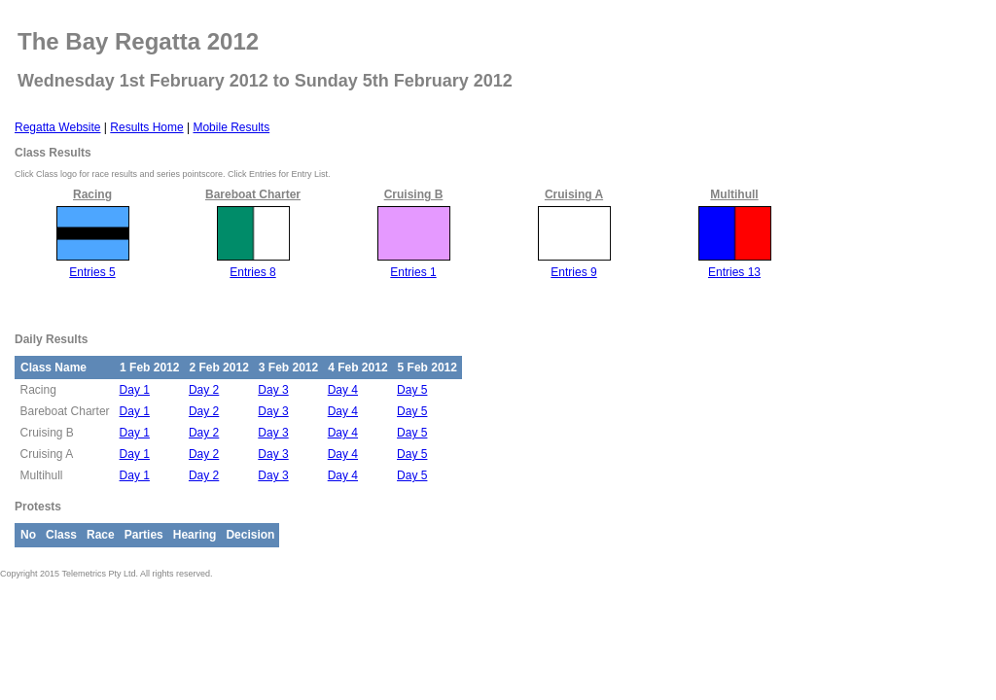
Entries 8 (252, 272)
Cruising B (414, 194)
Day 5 (412, 390)
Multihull (734, 194)
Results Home (146, 127)
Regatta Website (58, 127)
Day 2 (204, 390)
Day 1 (135, 390)
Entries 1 (413, 272)
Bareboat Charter (253, 194)
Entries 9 (573, 272)
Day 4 (343, 390)
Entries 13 (734, 272)
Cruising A (574, 194)
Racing (92, 194)
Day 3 (273, 390)
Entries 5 (92, 272)
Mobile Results (231, 127)
